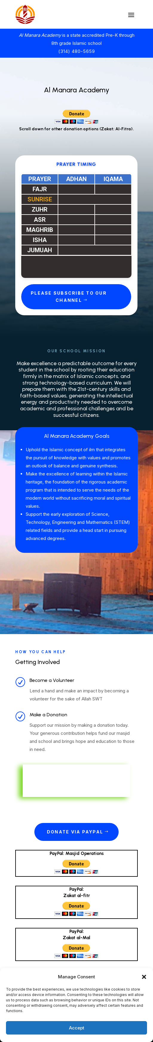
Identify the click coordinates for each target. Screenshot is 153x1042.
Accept (76, 1028)
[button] (144, 977)
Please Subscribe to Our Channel (69, 296)
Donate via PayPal (75, 831)
